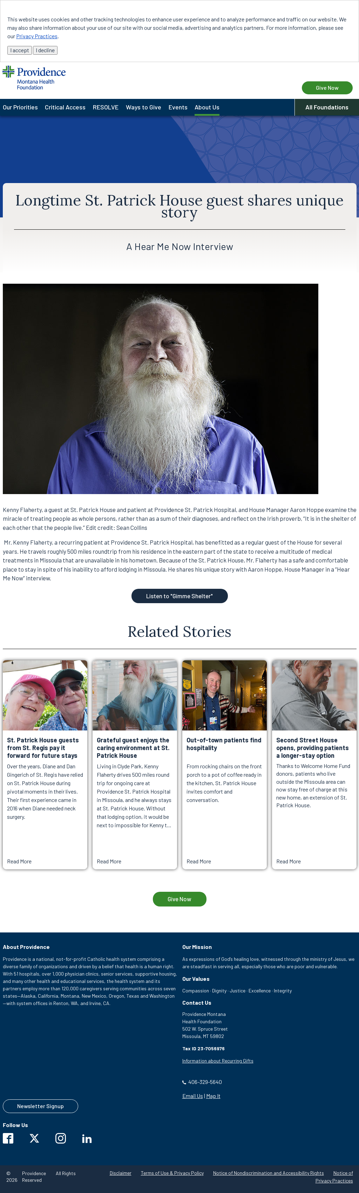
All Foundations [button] (326, 107)
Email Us (192, 1095)
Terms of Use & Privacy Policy (172, 1173)
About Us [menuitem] (207, 107)
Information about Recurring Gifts (217, 1061)
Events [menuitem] (178, 107)
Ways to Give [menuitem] (143, 107)
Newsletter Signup (40, 1106)
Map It (213, 1095)
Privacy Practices (36, 36)
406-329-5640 (205, 1081)
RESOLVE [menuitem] (105, 107)
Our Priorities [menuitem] (20, 107)
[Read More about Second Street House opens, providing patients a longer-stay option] (314, 764)
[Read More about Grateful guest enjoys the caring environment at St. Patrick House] (135, 764)
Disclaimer (120, 1173)
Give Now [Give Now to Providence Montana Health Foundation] (327, 87)
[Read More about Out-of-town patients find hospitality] (224, 764)
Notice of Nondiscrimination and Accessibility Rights (268, 1173)
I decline (45, 50)
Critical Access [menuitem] (65, 107)
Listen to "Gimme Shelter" (179, 595)
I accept (19, 50)
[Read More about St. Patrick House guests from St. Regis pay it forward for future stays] (45, 764)
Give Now (179, 898)
